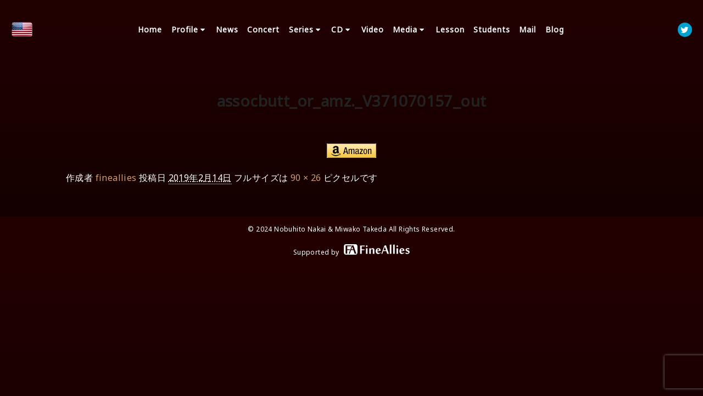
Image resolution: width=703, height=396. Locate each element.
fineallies (116, 178)
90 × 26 (306, 178)
